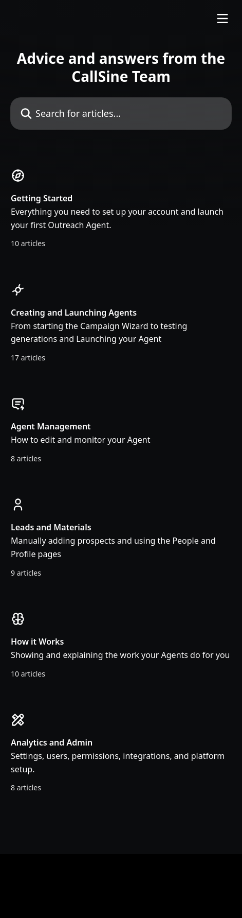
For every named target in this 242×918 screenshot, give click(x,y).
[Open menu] (222, 18)
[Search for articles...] (121, 113)
